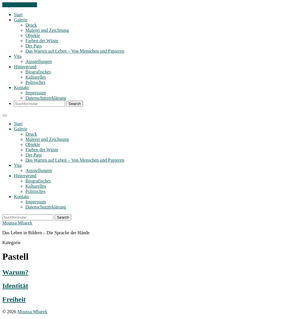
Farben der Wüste (41, 40)
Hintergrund (25, 66)
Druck (31, 25)
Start (18, 14)
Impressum (35, 92)
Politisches (35, 82)
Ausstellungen (38, 61)
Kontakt (21, 87)
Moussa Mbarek (17, 222)
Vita (18, 56)
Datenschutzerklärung (45, 97)
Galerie (20, 19)
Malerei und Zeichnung (47, 30)
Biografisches (38, 71)
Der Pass (33, 45)
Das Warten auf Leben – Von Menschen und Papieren (74, 51)
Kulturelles (35, 77)
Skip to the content (19, 4)
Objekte (32, 35)
